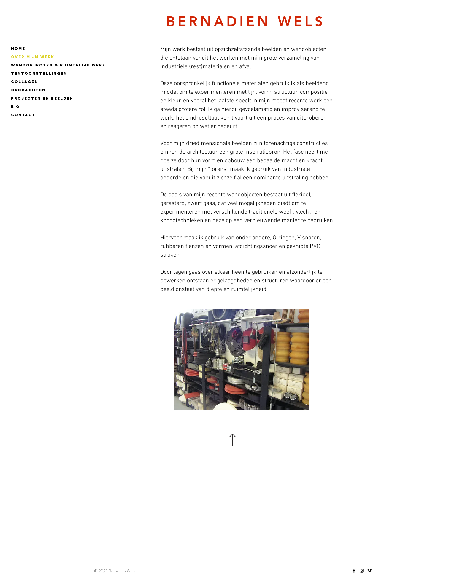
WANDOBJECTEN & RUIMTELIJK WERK (42, 65)
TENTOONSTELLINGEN (39, 73)
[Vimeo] (369, 570)
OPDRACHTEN (28, 90)
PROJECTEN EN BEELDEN (42, 98)
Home (18, 48)
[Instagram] (361, 570)
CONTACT (23, 115)
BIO (15, 106)
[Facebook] (354, 570)
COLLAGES (24, 81)
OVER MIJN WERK (32, 57)
